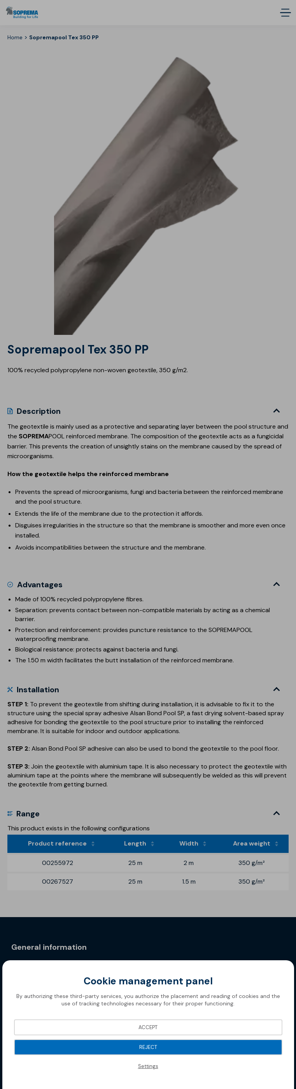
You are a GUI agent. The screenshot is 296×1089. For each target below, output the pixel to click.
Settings (148, 1066)
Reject (148, 1047)
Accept (148, 1027)
